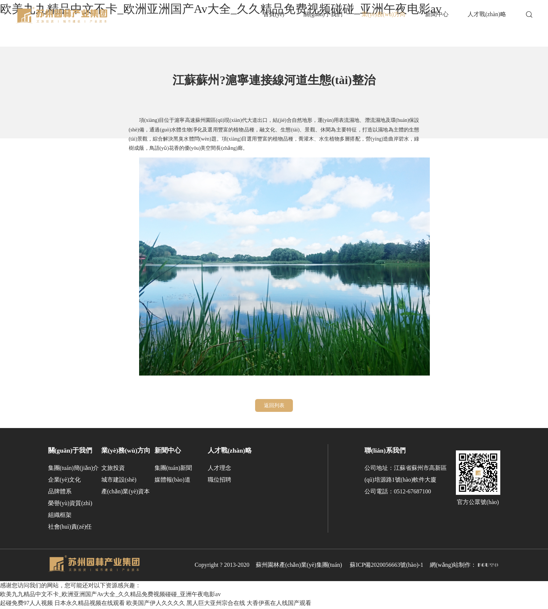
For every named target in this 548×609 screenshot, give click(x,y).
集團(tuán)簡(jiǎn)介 (73, 470)
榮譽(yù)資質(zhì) (70, 505)
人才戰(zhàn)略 (230, 452)
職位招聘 (219, 481)
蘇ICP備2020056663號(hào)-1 (386, 566)
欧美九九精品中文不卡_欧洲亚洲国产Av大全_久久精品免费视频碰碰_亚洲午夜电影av (110, 595)
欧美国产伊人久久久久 (155, 604)
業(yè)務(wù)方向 (126, 452)
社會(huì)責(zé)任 (70, 528)
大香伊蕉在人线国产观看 (279, 604)
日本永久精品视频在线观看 (89, 604)
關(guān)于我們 (70, 452)
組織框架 (60, 517)
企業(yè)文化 (64, 481)
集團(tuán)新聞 (173, 470)
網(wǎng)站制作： (464, 566)
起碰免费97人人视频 (26, 604)
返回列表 (274, 406)
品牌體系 (60, 493)
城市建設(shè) (119, 481)
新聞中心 (168, 452)
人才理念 (219, 470)
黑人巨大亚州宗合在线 (215, 604)
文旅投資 (113, 470)
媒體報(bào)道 (172, 481)
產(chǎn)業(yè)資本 (125, 493)
